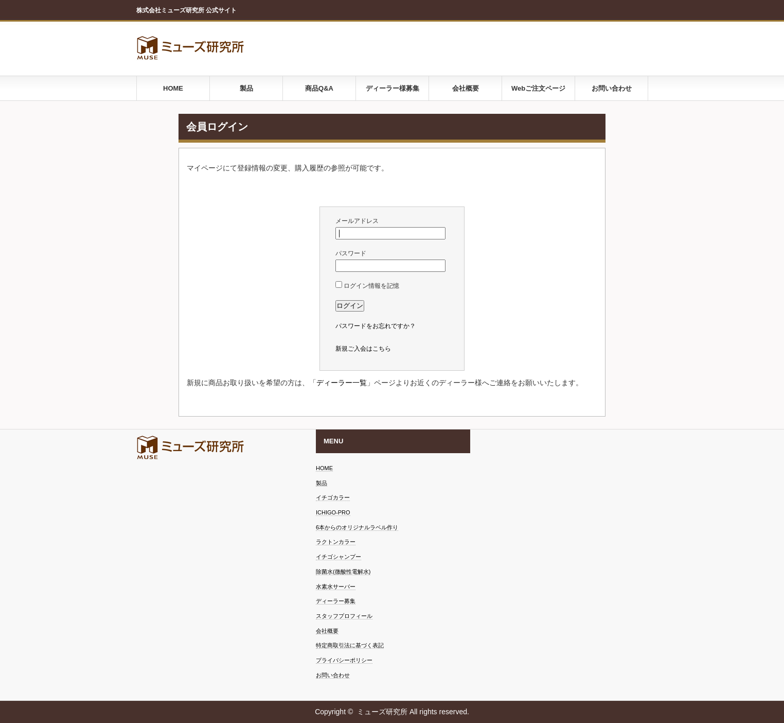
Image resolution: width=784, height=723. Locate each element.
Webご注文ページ (538, 88)
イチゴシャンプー (338, 557)
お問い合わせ (612, 88)
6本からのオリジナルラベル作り (357, 527)
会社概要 (465, 88)
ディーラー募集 (335, 601)
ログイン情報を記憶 (367, 285)
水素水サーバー (335, 586)
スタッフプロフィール (344, 616)
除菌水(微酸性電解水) (343, 572)
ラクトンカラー (335, 542)
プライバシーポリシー (344, 660)
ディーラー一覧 (341, 382)
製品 (246, 88)
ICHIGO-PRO (333, 512)
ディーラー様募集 (392, 88)
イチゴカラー (333, 497)
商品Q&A (319, 88)
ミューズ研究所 (382, 712)
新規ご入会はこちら (363, 348)
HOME (173, 88)
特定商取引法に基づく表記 (350, 645)
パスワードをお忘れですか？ (375, 326)
